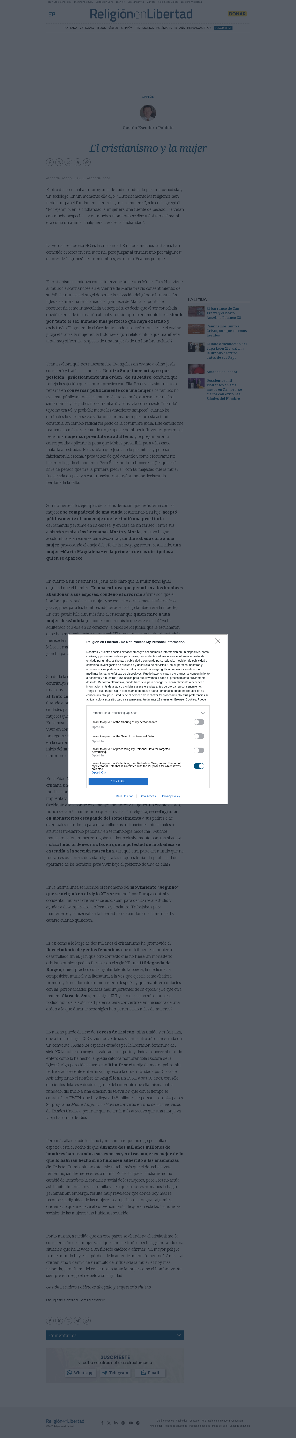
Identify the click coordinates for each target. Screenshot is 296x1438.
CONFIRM (118, 781)
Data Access (148, 796)
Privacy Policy (171, 796)
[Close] (219, 642)
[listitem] (148, 713)
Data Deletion (124, 796)
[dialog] (148, 719)
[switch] (199, 722)
